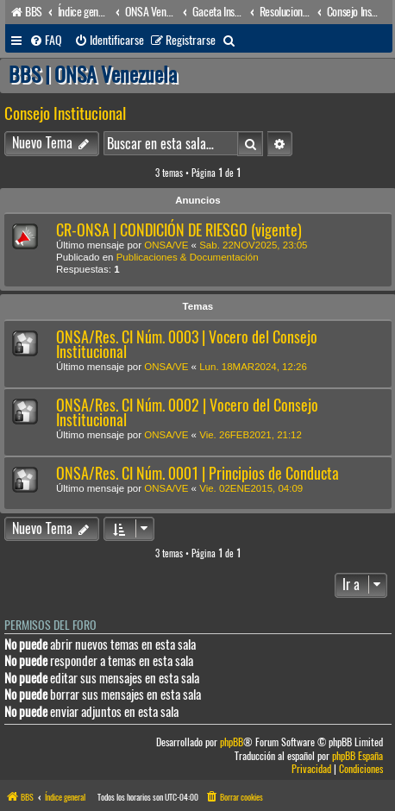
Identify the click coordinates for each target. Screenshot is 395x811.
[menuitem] (45, 40)
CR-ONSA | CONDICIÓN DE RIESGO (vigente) (179, 230)
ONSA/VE (166, 245)
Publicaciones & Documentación (187, 257)
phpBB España (357, 756)
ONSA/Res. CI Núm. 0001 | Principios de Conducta (197, 473)
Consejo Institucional (65, 113)
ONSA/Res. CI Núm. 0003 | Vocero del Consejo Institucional (186, 344)
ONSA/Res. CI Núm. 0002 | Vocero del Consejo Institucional (187, 412)
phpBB (231, 742)
